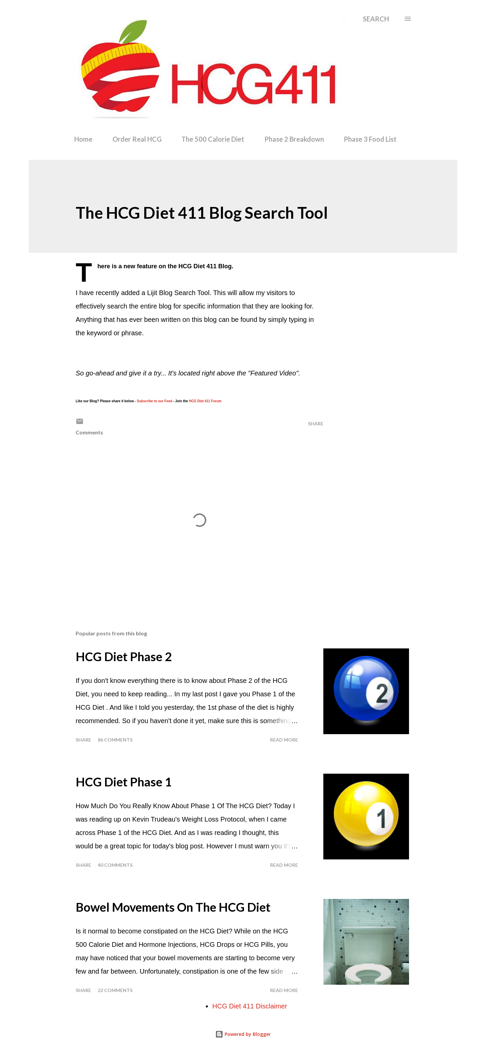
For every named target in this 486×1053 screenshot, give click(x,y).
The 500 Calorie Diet (212, 139)
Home (83, 139)
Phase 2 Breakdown (294, 139)
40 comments (115, 865)
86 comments (115, 740)
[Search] (376, 19)
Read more (284, 740)
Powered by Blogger (243, 1034)
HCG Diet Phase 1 (124, 781)
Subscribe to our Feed (154, 401)
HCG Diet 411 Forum (205, 401)
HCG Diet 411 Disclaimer (249, 1006)
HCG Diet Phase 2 (124, 656)
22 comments (115, 990)
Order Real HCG (137, 139)
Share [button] (315, 423)
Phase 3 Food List (370, 139)
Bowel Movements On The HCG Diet (173, 907)
